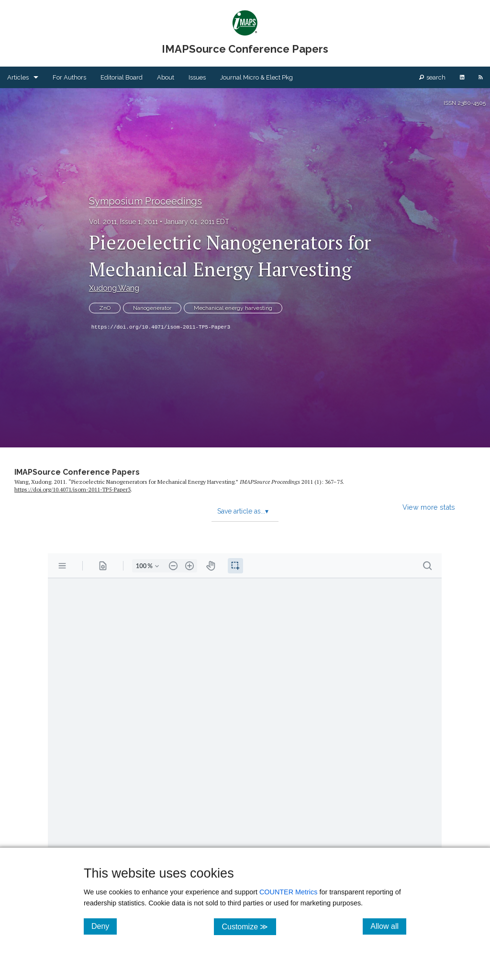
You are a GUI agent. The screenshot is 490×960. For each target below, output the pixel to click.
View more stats (428, 507)
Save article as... (242, 511)
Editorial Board (121, 77)
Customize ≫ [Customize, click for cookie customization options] (249, 926)
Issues (197, 77)
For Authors (69, 77)
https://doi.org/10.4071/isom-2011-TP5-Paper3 (160, 327)
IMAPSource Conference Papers (77, 472)
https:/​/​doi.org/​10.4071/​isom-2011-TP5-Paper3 (72, 489)
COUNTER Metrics (288, 892)
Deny (104, 926)
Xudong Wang (114, 288)
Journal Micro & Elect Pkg (256, 77)
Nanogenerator (152, 308)
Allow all (388, 926)
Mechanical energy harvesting (233, 308)
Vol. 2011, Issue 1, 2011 (123, 222)
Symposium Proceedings (145, 201)
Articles (18, 77)
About (165, 77)
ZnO (105, 308)
